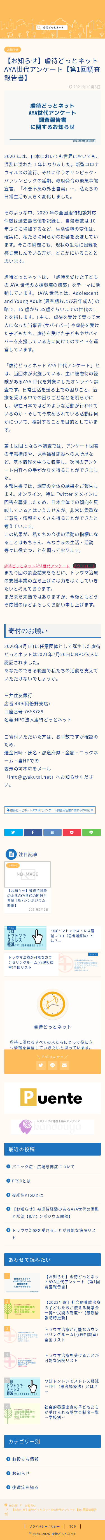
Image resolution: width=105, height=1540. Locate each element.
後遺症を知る (25, 1487)
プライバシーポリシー (44, 1526)
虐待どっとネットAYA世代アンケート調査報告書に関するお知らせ (51, 810)
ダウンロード (84, 565)
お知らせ (12, 49)
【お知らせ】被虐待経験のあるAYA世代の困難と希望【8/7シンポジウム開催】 (55, 1212)
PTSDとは (21, 1180)
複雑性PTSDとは (27, 1195)
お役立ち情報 (25, 1459)
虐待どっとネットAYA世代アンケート (37, 565)
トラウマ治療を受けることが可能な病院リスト (54, 1233)
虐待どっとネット (52, 8)
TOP (72, 1526)
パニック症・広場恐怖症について (43, 1166)
